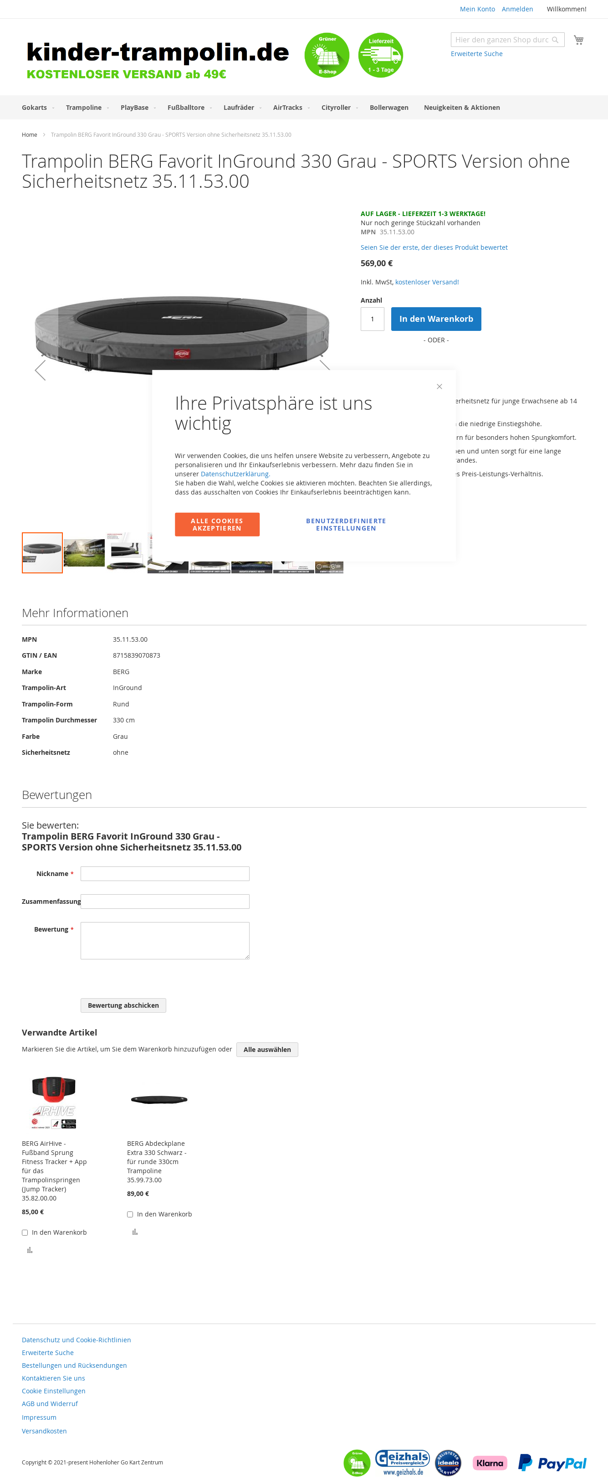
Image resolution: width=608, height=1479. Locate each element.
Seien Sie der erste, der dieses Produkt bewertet (434, 247)
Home (29, 134)
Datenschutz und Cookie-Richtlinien (76, 1339)
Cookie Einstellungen (54, 1390)
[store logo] (163, 58)
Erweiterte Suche (477, 53)
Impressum (39, 1417)
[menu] (304, 107)
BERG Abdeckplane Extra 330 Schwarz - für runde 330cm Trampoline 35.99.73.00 (157, 1161)
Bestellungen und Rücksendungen (74, 1365)
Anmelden (517, 9)
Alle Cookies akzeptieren (217, 524)
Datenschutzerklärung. (236, 473)
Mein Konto (477, 9)
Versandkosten (44, 1431)
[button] (40, 370)
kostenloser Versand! (427, 282)
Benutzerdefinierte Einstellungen (346, 524)
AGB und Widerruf (50, 1403)
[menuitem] (36, 107)
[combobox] (508, 39)
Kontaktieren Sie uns (53, 1378)
